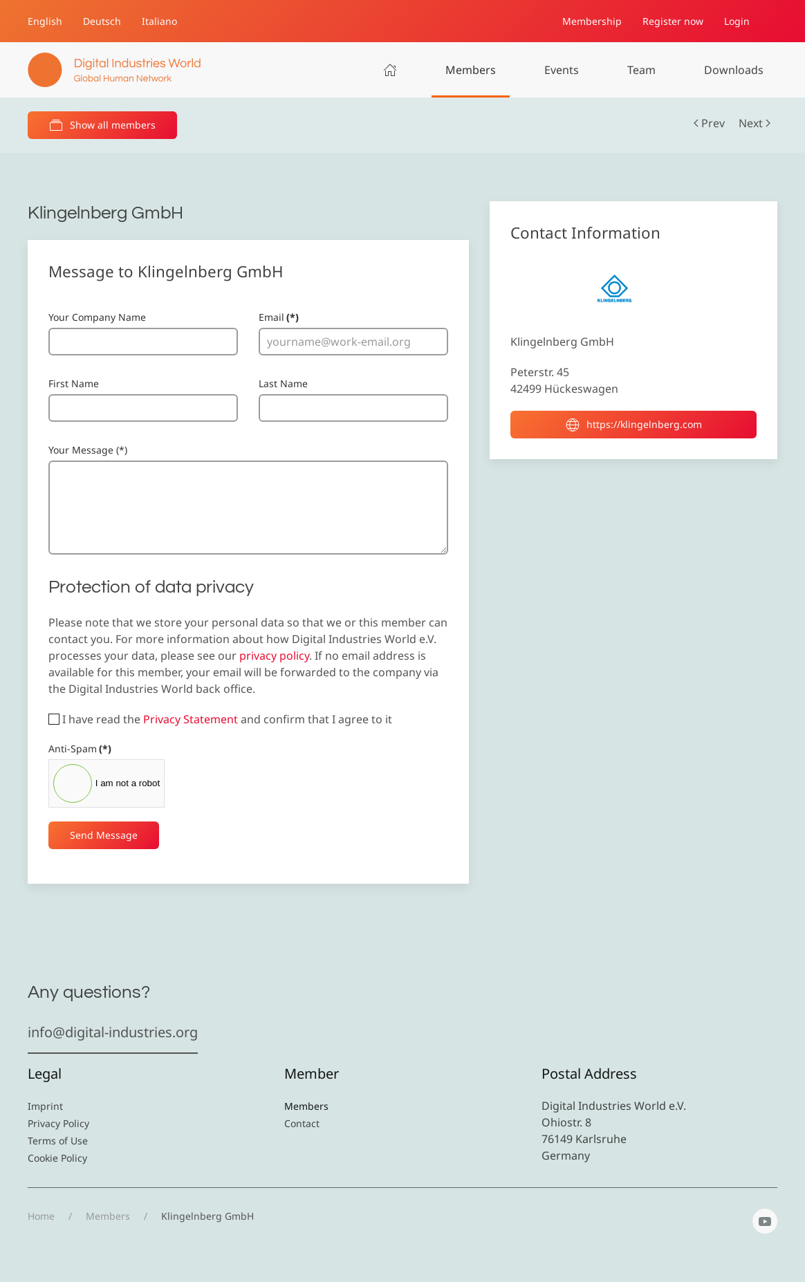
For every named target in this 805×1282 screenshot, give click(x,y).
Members (470, 69)
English (45, 21)
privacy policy (274, 655)
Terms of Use (58, 1140)
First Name (73, 383)
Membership (592, 21)
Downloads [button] (734, 69)
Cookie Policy (57, 1157)
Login (737, 21)
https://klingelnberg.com (634, 424)
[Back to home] (114, 69)
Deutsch (102, 21)
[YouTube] (764, 1221)
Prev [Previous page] (709, 123)
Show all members (102, 125)
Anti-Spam (79, 748)
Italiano (159, 21)
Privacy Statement (190, 719)
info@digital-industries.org (113, 1032)
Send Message (104, 835)
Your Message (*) (87, 449)
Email (279, 317)
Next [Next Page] (754, 123)
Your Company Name (97, 317)
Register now (672, 21)
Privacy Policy (58, 1123)
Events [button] (561, 69)
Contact (302, 1123)
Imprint (45, 1106)
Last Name (283, 383)
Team (641, 69)
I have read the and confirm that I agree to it (220, 719)
